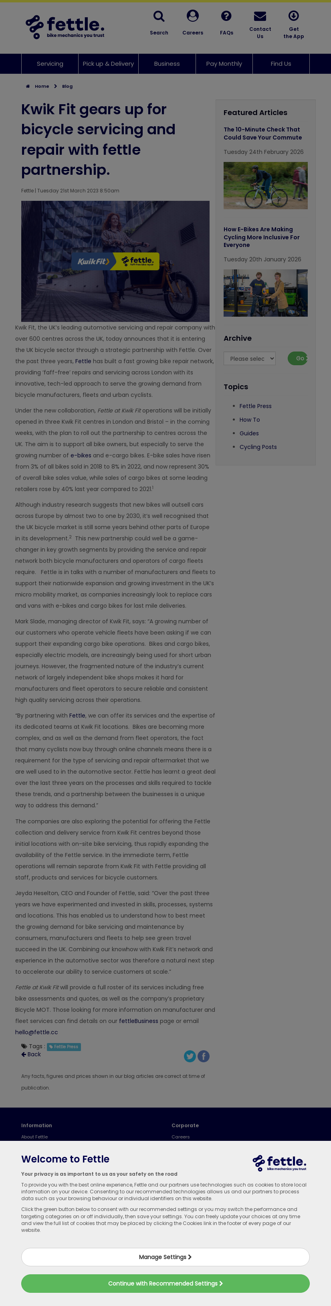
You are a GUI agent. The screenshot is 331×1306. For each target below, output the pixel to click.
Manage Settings (165, 1257)
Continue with (165, 1284)
